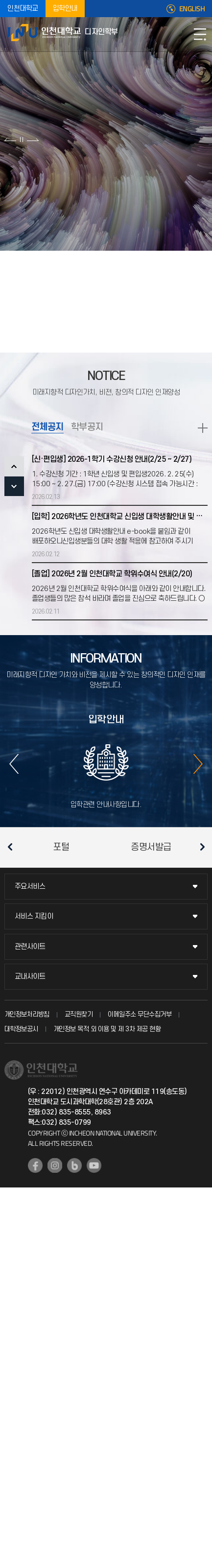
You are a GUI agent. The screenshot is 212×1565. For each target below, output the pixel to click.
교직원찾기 (79, 1014)
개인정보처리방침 (26, 1014)
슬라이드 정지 (21, 139)
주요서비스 (30, 886)
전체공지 (47, 427)
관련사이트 (30, 947)
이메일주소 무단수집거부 (139, 1014)
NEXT (14, 486)
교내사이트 (30, 976)
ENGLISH (192, 8)
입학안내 (65, 8)
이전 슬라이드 (10, 139)
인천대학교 (22, 8)
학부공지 (87, 427)
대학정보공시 (21, 1029)
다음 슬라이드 (32, 139)
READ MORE (203, 428)
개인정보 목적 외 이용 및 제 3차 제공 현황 (107, 1029)
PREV (14, 466)
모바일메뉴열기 (200, 34)
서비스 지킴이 (34, 916)
